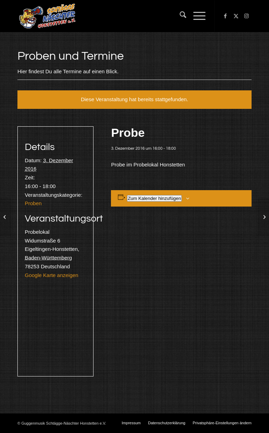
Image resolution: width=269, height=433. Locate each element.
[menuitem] (179, 16)
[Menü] (196, 16)
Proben (33, 203)
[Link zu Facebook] (225, 16)
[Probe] (5, 216)
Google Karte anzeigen (51, 275)
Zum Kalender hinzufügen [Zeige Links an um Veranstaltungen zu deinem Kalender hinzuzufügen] (154, 198)
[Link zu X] (236, 16)
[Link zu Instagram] (246, 16)
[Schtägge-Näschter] (47, 16)
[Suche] (179, 16)
